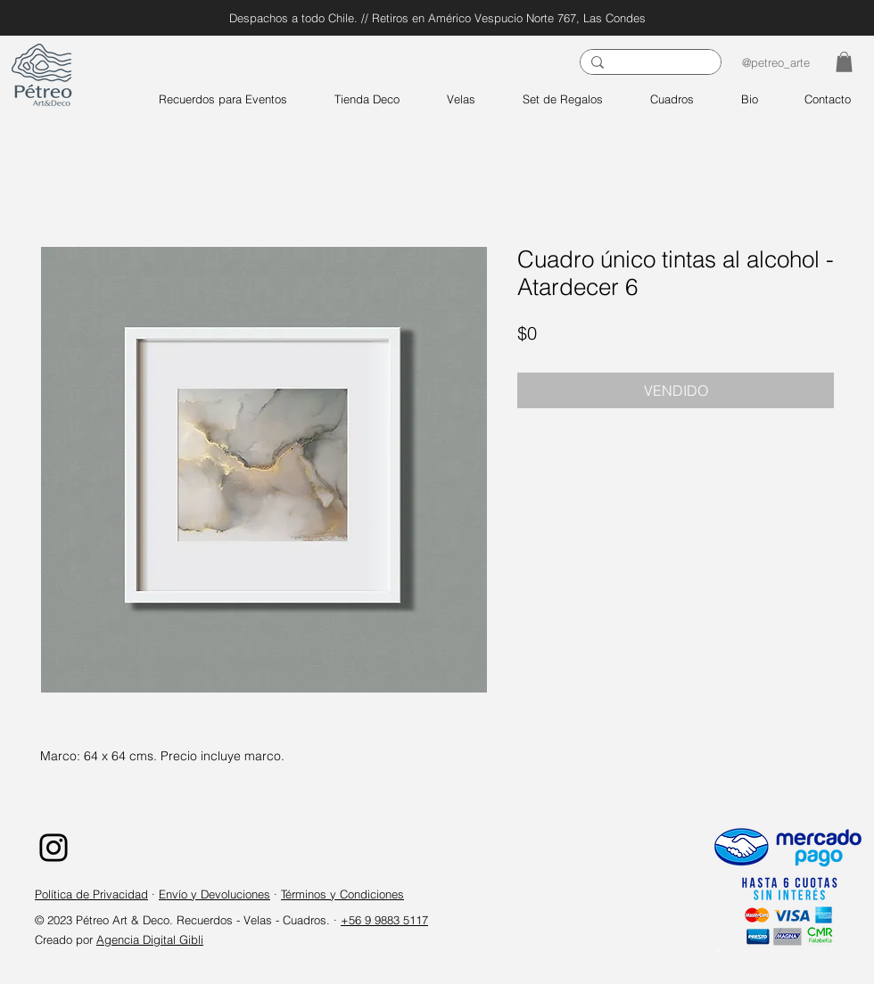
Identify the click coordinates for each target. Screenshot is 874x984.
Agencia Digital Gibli (149, 939)
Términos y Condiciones (342, 894)
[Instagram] (53, 847)
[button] (844, 62)
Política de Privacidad (91, 894)
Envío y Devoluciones (214, 894)
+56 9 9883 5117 (384, 920)
